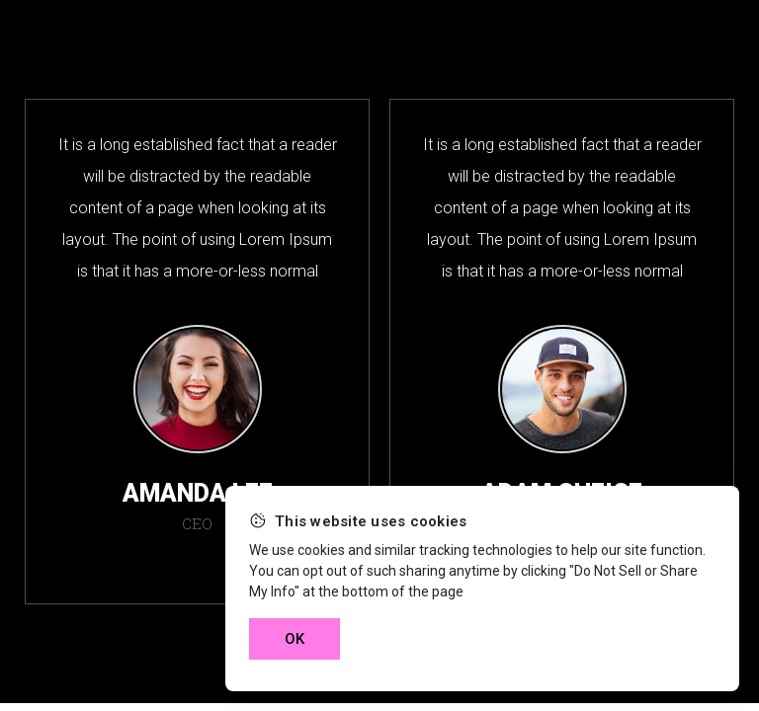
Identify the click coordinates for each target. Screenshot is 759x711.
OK (294, 639)
